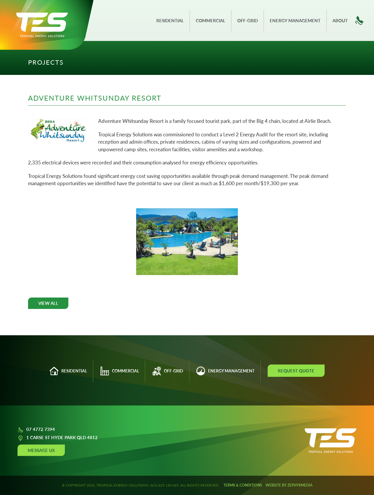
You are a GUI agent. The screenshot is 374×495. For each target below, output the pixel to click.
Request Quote (296, 370)
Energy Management (295, 20)
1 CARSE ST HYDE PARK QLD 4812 (58, 438)
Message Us (41, 450)
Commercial (210, 20)
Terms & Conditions (243, 485)
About (340, 20)
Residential (170, 20)
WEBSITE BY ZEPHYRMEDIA (289, 485)
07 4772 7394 (36, 430)
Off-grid (247, 20)
